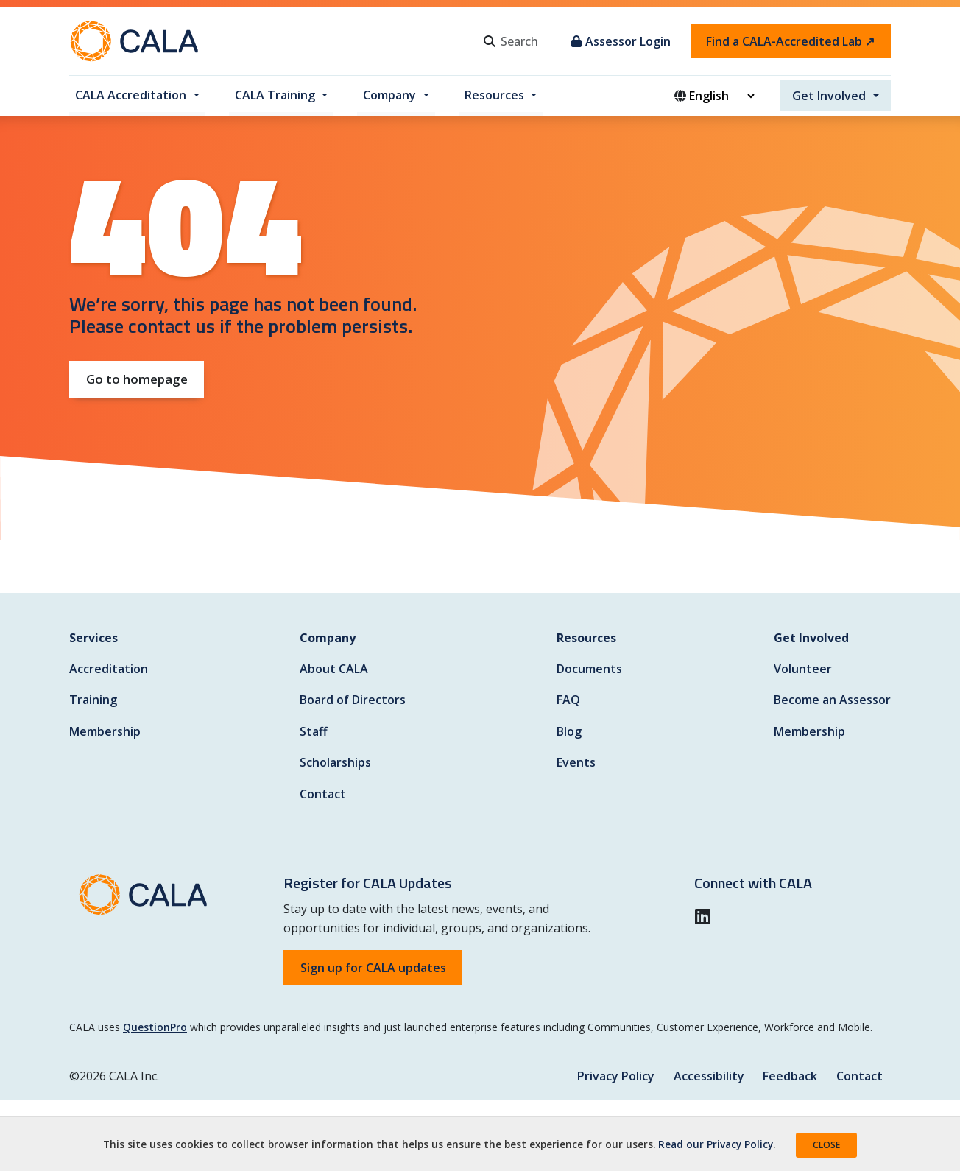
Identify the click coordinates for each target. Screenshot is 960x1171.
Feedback (789, 1076)
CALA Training (275, 95)
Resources (494, 95)
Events (576, 762)
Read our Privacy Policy (715, 1144)
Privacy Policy (614, 1076)
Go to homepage (137, 378)
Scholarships (335, 762)
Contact (323, 794)
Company (389, 95)
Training (93, 700)
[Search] (530, 41)
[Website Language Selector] (721, 96)
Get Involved (829, 96)
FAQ (568, 700)
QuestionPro (155, 1027)
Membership (105, 731)
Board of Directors (353, 700)
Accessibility (707, 1076)
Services (93, 638)
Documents (589, 669)
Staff (314, 731)
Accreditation (108, 669)
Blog (569, 731)
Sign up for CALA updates (373, 968)
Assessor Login (621, 41)
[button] (707, 916)
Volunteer (803, 669)
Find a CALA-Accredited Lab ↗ (790, 41)
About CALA (334, 669)
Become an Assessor (832, 700)
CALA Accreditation (130, 95)
